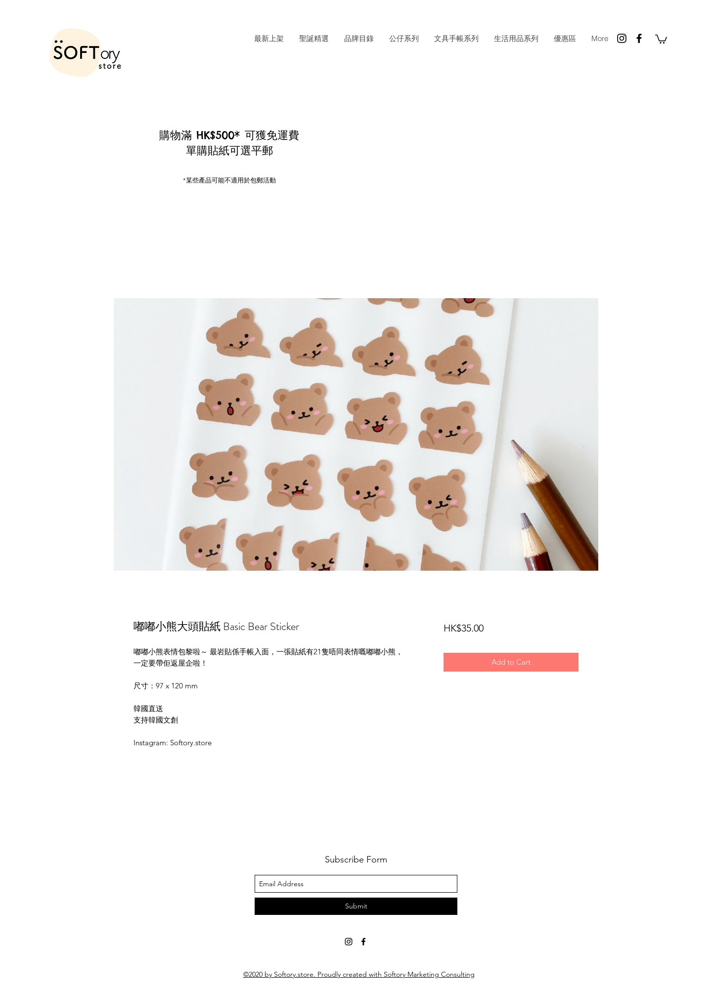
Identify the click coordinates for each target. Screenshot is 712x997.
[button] (661, 39)
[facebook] (639, 38)
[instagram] (622, 38)
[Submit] (356, 906)
